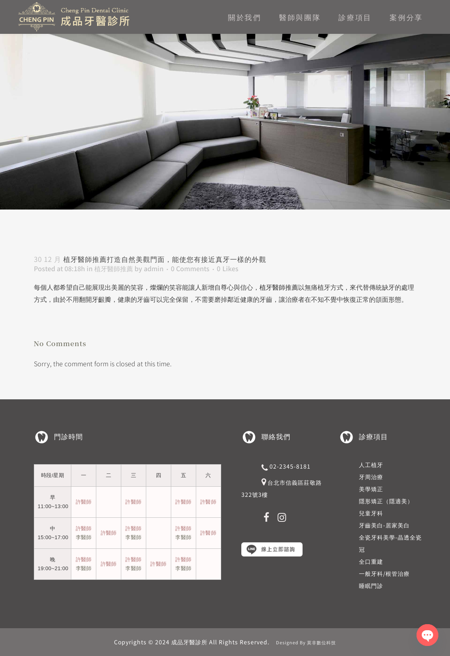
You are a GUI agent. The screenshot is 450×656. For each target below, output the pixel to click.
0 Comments (190, 268)
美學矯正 (371, 489)
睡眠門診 (371, 585)
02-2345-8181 (290, 466)
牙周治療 (371, 477)
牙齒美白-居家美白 (384, 525)
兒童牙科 (371, 513)
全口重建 (371, 561)
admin (154, 268)
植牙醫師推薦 (113, 268)
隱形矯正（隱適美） (386, 501)
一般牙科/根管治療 (384, 573)
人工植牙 (371, 465)
